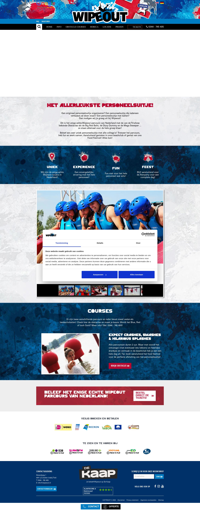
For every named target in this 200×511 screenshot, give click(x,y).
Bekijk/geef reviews (88, 492)
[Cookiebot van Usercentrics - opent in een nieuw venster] (143, 235)
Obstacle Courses (76, 27)
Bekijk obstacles (119, 365)
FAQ (37, 21)
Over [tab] (138, 243)
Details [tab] (100, 243)
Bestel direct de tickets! (142, 395)
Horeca (94, 27)
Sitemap (161, 500)
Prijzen (119, 27)
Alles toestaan (136, 274)
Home (49, 27)
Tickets (137, 27)
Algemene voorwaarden (148, 500)
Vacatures (46, 21)
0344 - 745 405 (155, 27)
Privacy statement (133, 500)
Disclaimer (121, 500)
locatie (107, 27)
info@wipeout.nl (44, 483)
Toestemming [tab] (61, 243)
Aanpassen (99, 274)
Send (159, 476)
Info (59, 27)
